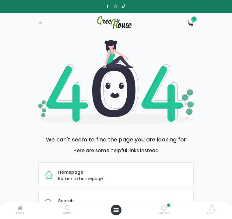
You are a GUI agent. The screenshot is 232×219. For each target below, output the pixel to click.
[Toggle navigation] (40, 23)
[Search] (68, 209)
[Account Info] (212, 208)
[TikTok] (124, 6)
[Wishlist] (164, 208)
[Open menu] (116, 210)
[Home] (20, 209)
